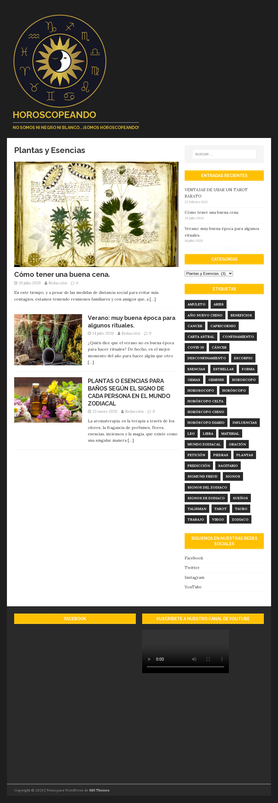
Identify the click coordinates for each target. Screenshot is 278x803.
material (230, 433)
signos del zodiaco (207, 487)
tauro (241, 509)
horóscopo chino (206, 412)
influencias (245, 422)
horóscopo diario (206, 422)
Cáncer (219, 347)
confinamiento (238, 336)
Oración (237, 444)
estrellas (223, 369)
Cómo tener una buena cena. (62, 274)
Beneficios (241, 315)
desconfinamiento (207, 358)
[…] (153, 299)
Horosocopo (201, 390)
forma (248, 369)
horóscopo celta (205, 401)
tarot (220, 509)
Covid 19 (196, 347)
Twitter (192, 567)
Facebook (194, 558)
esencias (196, 369)
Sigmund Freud (203, 476)
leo (191, 433)
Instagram (194, 577)
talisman (197, 509)
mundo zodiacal (204, 444)
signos (233, 476)
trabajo (196, 519)
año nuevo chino (205, 315)
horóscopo (234, 390)
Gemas (194, 379)
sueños (240, 498)
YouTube (193, 587)
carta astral (201, 336)
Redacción (58, 283)
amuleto (196, 304)
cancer (195, 326)
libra (208, 433)
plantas (244, 455)
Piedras (220, 455)
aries (219, 304)
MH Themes (99, 790)
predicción (199, 465)
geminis (216, 379)
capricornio (223, 326)
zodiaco (240, 519)
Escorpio (243, 358)
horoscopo (244, 379)
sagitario (228, 465)
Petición (196, 455)
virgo (218, 519)
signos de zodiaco (206, 498)
